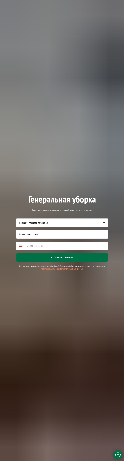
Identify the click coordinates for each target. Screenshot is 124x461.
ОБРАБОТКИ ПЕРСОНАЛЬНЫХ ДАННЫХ (70, 269)
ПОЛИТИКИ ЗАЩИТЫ (48, 269)
